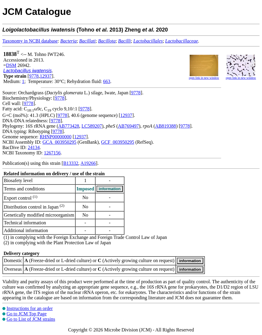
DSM (11, 65)
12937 (46, 76)
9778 (34, 76)
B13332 (70, 163)
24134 (34, 147)
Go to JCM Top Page (27, 313)
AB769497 (128, 126)
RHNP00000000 (55, 136)
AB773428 (68, 126)
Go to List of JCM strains (31, 319)
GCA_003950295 (60, 142)
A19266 (88, 163)
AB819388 (165, 126)
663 (106, 81)
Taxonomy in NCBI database (30, 40)
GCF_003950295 (117, 142)
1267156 (52, 152)
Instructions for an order (30, 308)
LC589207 (92, 126)
